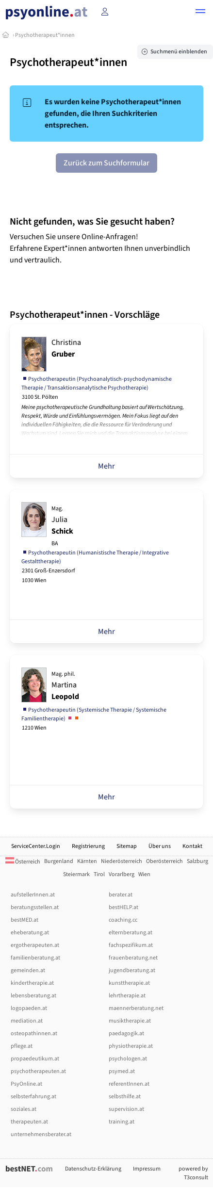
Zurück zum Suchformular (106, 163)
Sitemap (126, 846)
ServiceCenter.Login (35, 846)
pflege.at (22, 1046)
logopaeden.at (29, 1008)
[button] (200, 12)
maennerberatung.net (136, 1008)
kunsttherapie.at (129, 983)
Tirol (99, 874)
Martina (65, 686)
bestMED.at (24, 920)
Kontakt (192, 846)
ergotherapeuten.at (35, 945)
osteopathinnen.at (34, 1033)
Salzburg (197, 861)
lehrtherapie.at (127, 996)
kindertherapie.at (32, 983)
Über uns (159, 846)
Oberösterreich (164, 861)
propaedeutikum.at (35, 1059)
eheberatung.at (30, 932)
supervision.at (126, 1109)
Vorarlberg (121, 874)
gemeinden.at (28, 970)
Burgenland (58, 861)
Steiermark (76, 874)
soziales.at (23, 1109)
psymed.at (122, 1071)
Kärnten (87, 861)
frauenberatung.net (133, 958)
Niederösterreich (121, 861)
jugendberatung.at (132, 970)
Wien (144, 874)
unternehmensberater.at (41, 1134)
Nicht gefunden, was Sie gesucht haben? (92, 221)
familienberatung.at (35, 958)
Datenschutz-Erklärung (93, 1169)
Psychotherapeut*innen (45, 35)
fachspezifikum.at (131, 945)
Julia (62, 526)
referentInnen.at (129, 1084)
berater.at (120, 895)
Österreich (22, 862)
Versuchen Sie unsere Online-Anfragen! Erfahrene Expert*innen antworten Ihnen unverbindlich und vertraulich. (100, 248)
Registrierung (88, 846)
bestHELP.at (123, 907)
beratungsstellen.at (35, 907)
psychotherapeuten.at (38, 1071)
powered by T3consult (193, 1173)
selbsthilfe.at (125, 1096)
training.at (121, 1122)
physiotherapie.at (131, 1046)
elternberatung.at (130, 932)
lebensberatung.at (33, 996)
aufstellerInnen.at (33, 895)
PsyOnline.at (26, 1084)
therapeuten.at (29, 1122)
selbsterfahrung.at (33, 1096)
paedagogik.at (126, 1033)
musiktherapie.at (130, 1021)
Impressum (147, 1169)
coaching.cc (123, 920)
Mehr (106, 466)
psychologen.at (128, 1059)
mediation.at (27, 1021)
